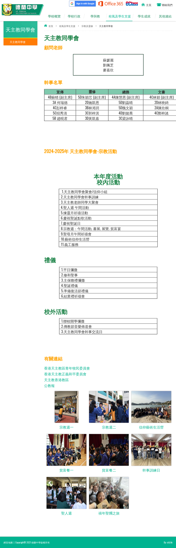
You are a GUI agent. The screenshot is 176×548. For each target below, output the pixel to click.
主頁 (148, 5)
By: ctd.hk (168, 542)
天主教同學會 (18, 42)
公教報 (49, 385)
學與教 (97, 16)
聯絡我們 (167, 5)
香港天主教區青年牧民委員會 (67, 368)
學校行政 (76, 16)
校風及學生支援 (120, 16)
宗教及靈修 (87, 26)
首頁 (50, 26)
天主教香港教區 (56, 379)
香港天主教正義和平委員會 (65, 373)
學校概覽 (56, 16)
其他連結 (167, 16)
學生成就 (146, 16)
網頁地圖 (8, 542)
